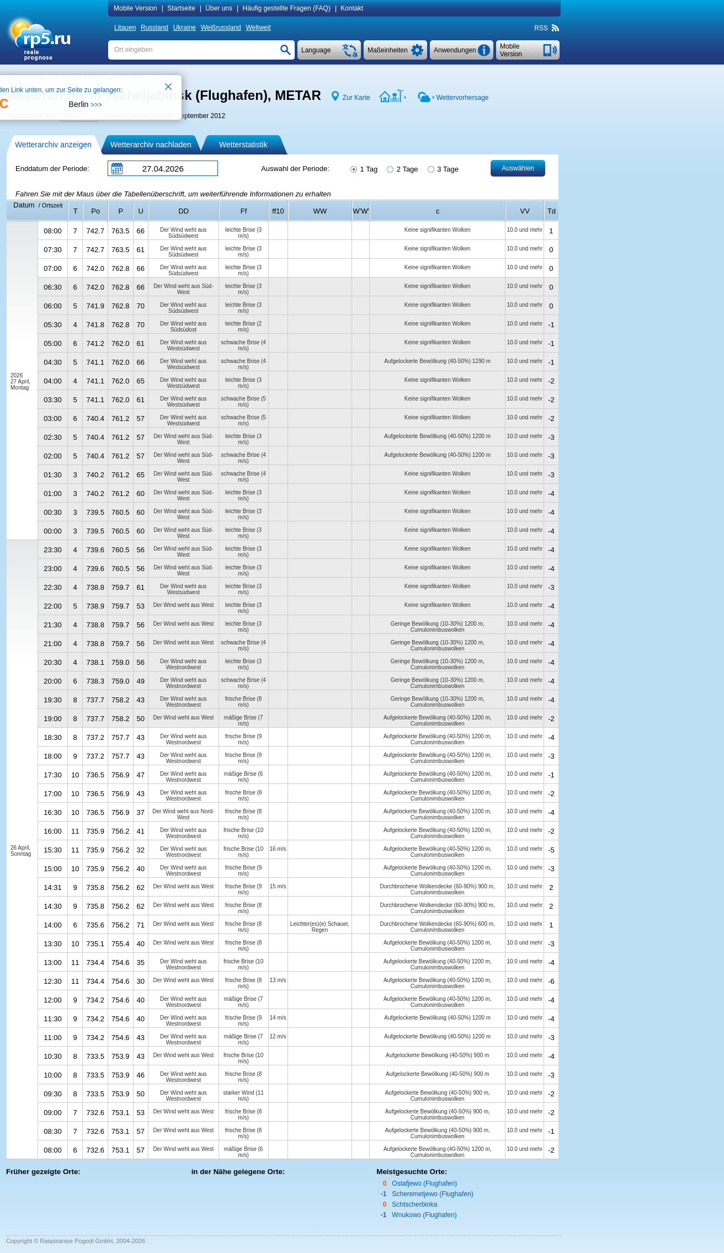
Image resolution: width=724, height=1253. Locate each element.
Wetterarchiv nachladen (150, 144)
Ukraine (184, 27)
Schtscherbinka (414, 1204)
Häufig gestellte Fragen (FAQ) (286, 8)
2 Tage (401, 168)
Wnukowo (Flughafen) (424, 1215)
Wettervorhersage (462, 98)
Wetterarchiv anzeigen (53, 144)
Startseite (181, 8)
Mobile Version (135, 8)
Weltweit (258, 27)
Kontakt (351, 8)
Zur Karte (356, 98)
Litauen (125, 27)
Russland (154, 27)
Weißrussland (221, 27)
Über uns (218, 8)
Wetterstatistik (243, 144)
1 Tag (363, 168)
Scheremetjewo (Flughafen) (432, 1194)
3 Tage (442, 168)
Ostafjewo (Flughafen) (424, 1183)
